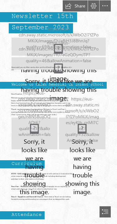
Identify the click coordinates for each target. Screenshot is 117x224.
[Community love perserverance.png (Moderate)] (58, 60)
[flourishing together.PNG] (34, 133)
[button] (75, 6)
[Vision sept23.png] (82, 133)
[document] (58, 112)
